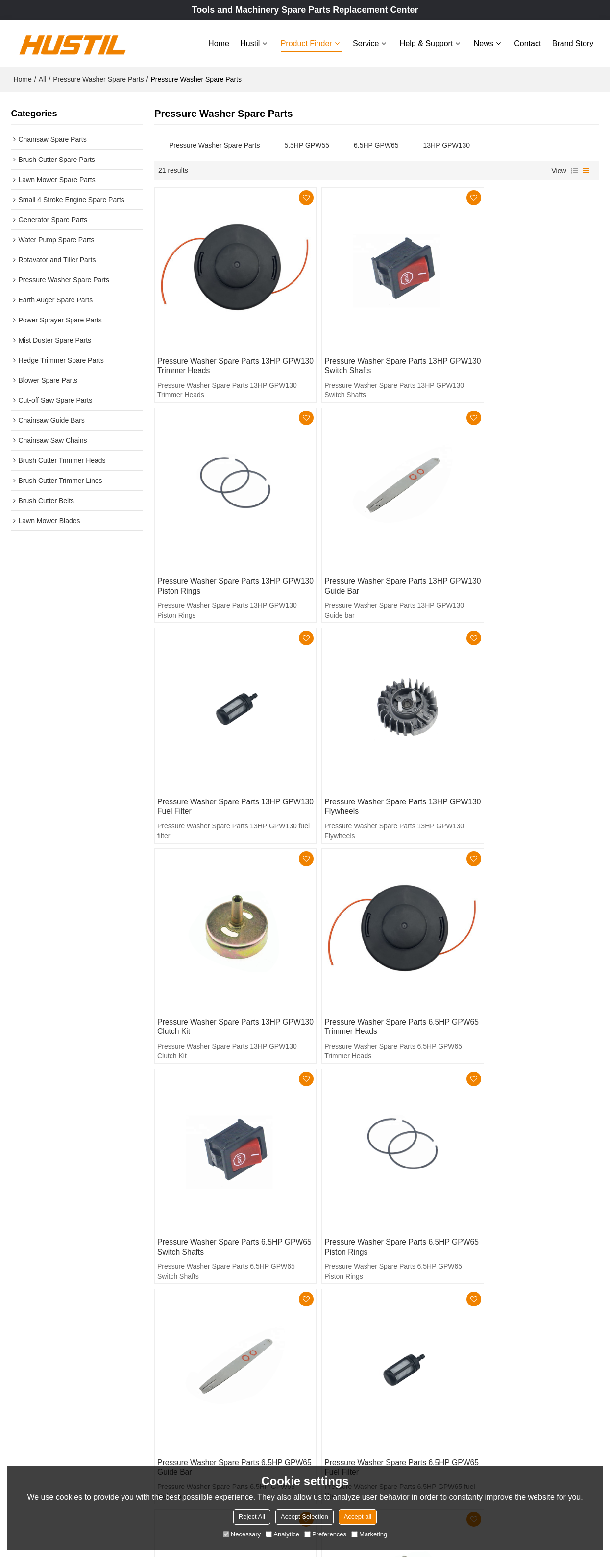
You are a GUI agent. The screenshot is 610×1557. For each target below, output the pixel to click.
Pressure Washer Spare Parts (98, 78)
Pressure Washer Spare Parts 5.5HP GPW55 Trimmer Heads (521, 1161)
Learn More (39, 1461)
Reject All (252, 1516)
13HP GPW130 (446, 144)
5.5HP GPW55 (306, 144)
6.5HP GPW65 (376, 144)
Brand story (572, 43)
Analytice (282, 1534)
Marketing (369, 1534)
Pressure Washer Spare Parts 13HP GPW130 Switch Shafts (370, 348)
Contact (527, 43)
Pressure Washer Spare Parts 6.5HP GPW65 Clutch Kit (371, 1161)
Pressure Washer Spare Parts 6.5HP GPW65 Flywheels (221, 1161)
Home (218, 43)
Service (366, 43)
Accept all (357, 1516)
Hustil (250, 43)
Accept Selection (304, 1516)
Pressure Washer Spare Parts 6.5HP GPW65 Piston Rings (221, 958)
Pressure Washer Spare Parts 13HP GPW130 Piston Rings (520, 348)
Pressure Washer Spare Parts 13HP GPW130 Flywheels (520, 551)
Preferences (325, 1534)
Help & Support (426, 43)
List (574, 170)
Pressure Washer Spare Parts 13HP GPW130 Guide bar (220, 551)
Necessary (242, 1534)
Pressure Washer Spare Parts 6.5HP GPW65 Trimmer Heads (371, 754)
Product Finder (306, 43)
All (43, 78)
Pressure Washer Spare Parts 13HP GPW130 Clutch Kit (220, 754)
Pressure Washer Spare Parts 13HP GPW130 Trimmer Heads (220, 348)
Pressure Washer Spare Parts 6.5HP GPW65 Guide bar (371, 958)
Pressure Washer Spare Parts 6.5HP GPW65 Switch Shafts (521, 754)
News (483, 43)
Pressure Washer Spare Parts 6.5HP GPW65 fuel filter (521, 958)
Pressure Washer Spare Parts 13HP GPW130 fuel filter (370, 551)
